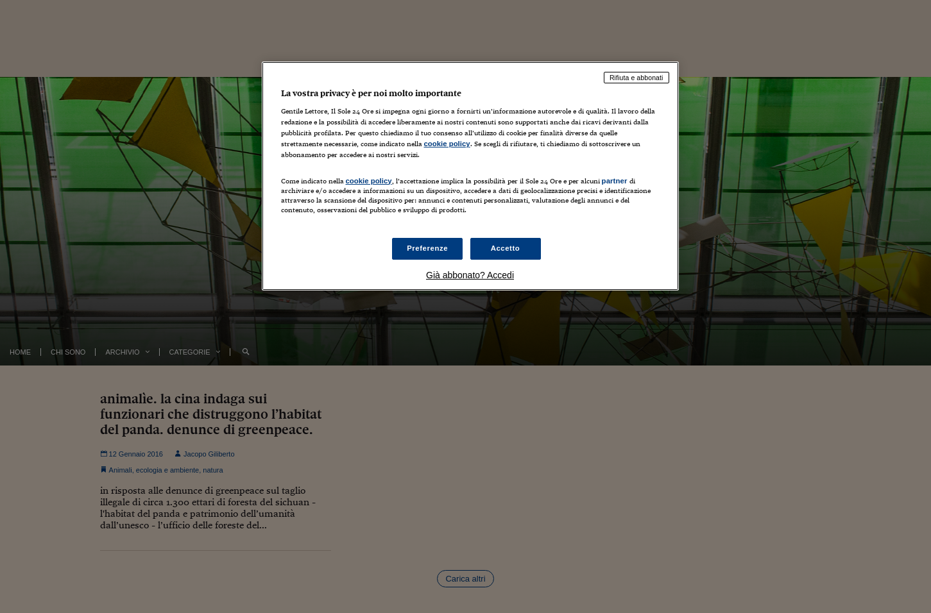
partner (615, 181)
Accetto (505, 248)
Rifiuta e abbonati (636, 77)
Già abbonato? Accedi (470, 275)
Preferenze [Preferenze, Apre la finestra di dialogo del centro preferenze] (427, 248)
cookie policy (447, 143)
